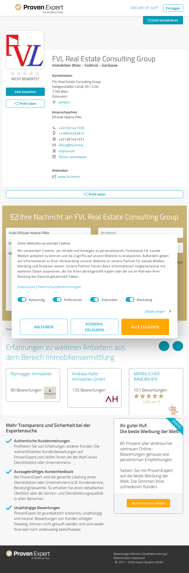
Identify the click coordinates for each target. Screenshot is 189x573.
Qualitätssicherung (154, 554)
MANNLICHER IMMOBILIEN (147, 376)
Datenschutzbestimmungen (62, 286)
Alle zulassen (145, 327)
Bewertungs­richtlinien (127, 554)
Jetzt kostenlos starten (148, 503)
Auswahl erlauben (94, 326)
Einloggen (173, 8)
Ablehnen (44, 327)
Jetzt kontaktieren (163, 20)
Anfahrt (64, 102)
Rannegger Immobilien (31, 374)
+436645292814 (71, 133)
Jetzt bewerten (25, 91)
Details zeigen (152, 311)
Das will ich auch (144, 7)
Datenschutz (121, 558)
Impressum (29, 286)
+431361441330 (71, 127)
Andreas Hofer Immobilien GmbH (88, 376)
